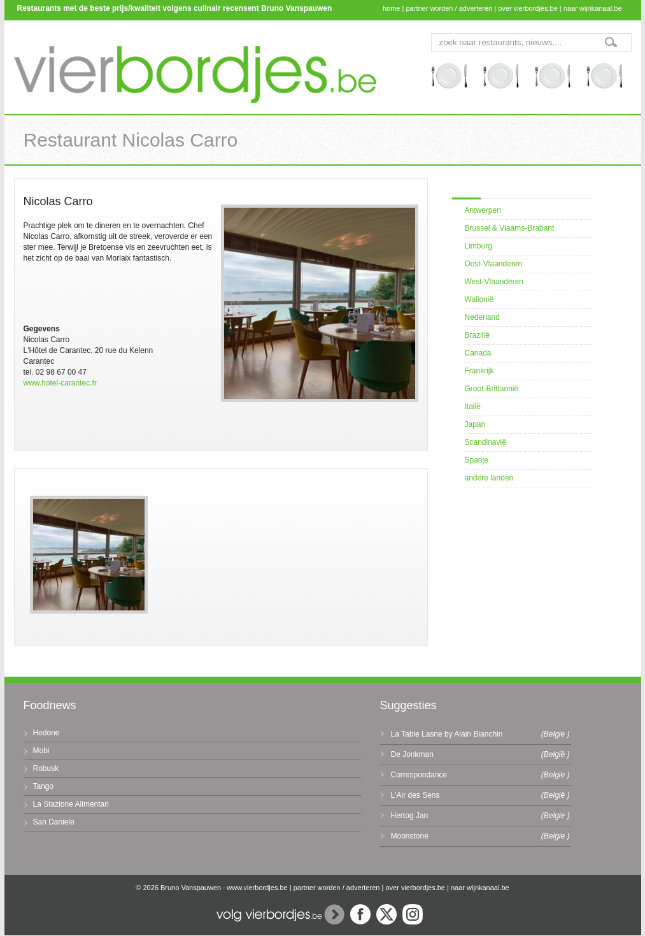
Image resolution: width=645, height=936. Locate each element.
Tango (43, 786)
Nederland (482, 317)
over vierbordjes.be (528, 8)
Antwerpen (483, 210)
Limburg (478, 245)
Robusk (46, 768)
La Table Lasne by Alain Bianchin (447, 734)
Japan (475, 424)
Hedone (46, 732)
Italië (473, 406)
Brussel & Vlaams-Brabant (510, 228)
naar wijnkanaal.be (592, 8)
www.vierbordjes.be (257, 887)
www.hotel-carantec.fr (60, 382)
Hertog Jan (410, 815)
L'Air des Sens (415, 795)
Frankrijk (479, 370)
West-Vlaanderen (494, 281)
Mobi (41, 750)
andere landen (489, 477)
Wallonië (479, 299)
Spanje (476, 460)
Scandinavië (485, 442)
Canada (478, 353)
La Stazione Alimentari (71, 804)
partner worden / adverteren (449, 8)
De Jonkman (412, 754)
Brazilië (477, 335)
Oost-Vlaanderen (494, 263)
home (391, 8)
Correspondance (419, 774)
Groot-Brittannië (492, 388)
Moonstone (410, 836)
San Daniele (53, 821)
